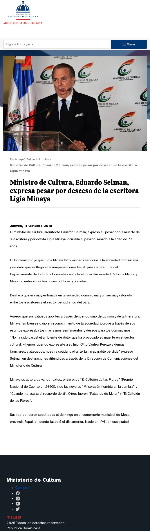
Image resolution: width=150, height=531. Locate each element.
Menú (129, 44)
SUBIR (14, 518)
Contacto (22, 488)
